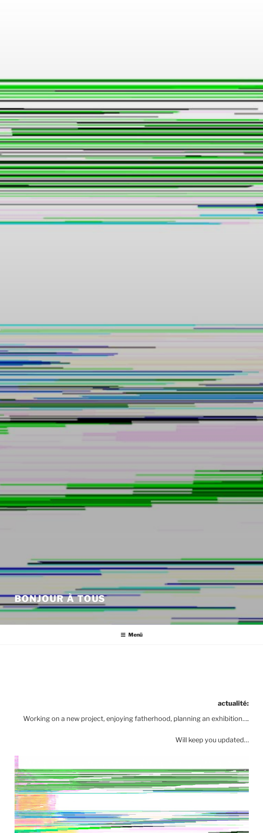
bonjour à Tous (60, 598)
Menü (131, 634)
